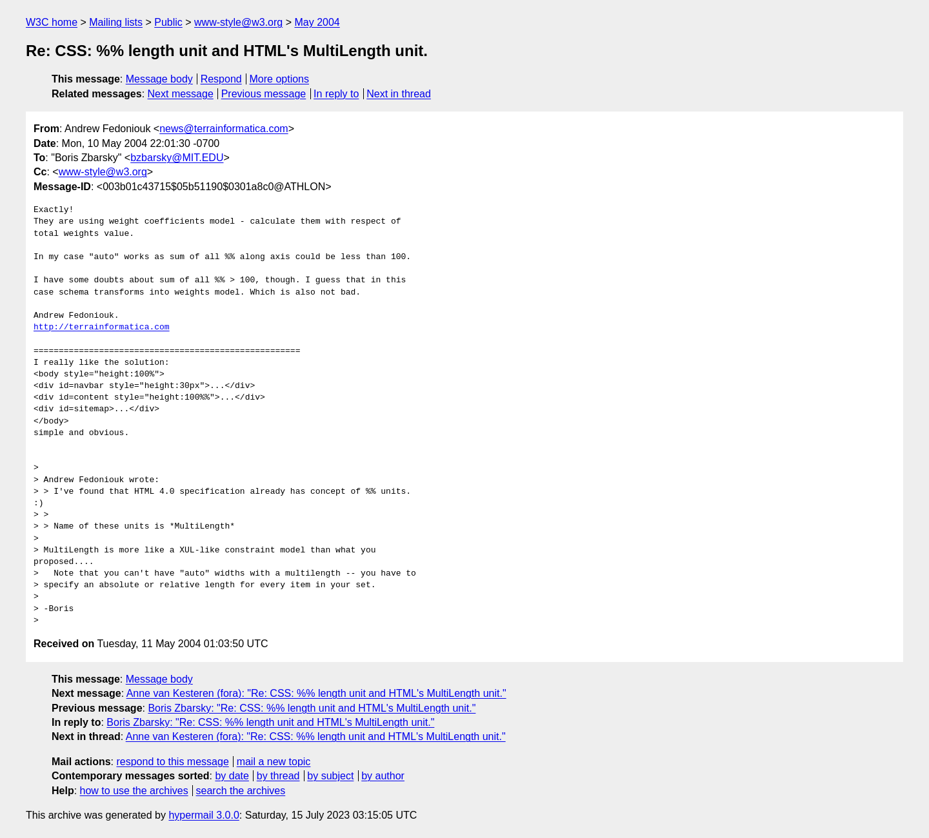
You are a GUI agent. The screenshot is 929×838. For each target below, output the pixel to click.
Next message (181, 93)
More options (280, 78)
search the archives (241, 790)
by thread (278, 775)
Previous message (263, 93)
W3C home (51, 22)
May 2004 (316, 22)
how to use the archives (134, 790)
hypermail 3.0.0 (203, 815)
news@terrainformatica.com (223, 128)
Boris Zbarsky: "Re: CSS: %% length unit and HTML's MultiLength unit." (311, 708)
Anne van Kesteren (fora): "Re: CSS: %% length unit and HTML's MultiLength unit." (316, 693)
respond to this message (172, 761)
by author (383, 775)
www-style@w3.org (238, 22)
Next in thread (398, 93)
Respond (221, 78)
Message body (159, 78)
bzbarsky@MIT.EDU (176, 157)
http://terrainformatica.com (102, 327)
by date (231, 775)
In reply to (336, 93)
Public (168, 22)
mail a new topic (274, 761)
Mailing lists (116, 22)
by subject (330, 775)
